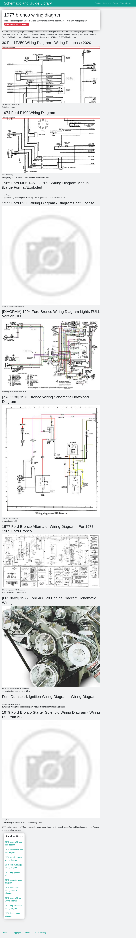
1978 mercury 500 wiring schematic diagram (12, 890)
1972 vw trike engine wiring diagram (13, 858)
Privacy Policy (125, 3)
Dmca (115, 3)
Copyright (107, 3)
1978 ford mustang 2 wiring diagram (13, 866)
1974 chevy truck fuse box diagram (14, 851)
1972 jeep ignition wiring (12, 873)
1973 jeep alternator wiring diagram (13, 907)
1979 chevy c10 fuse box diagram (13, 843)
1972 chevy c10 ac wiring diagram (13, 899)
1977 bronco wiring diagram (17, 24)
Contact (98, 3)
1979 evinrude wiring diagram (13, 881)
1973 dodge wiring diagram (12, 914)
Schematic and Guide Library (28, 3)
